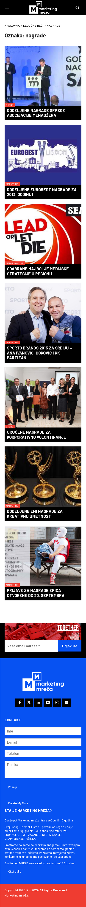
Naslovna (12, 25)
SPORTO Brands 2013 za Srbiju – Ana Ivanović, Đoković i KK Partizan (39, 352)
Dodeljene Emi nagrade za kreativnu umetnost (35, 514)
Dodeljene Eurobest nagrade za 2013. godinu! (42, 192)
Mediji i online (14, 263)
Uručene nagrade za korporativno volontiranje (36, 435)
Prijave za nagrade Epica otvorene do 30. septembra (35, 593)
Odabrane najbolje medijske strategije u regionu (38, 271)
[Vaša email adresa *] (31, 646)
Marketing (12, 184)
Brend (10, 105)
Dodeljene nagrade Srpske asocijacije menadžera (36, 113)
